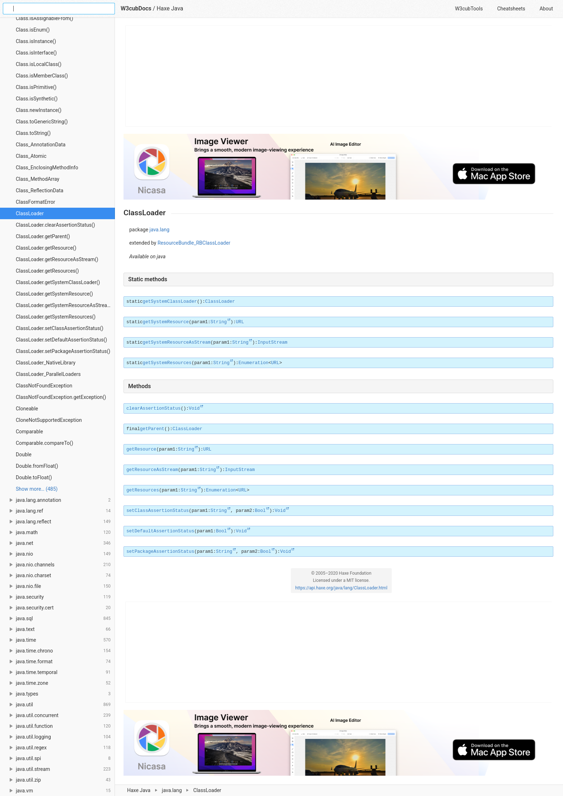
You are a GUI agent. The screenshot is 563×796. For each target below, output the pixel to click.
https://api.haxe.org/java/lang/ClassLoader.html (341, 587)
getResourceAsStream (152, 469)
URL (240, 322)
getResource (141, 449)
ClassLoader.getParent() (43, 236)
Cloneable (27, 408)
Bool (260, 510)
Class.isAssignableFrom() (44, 18)
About (546, 8)
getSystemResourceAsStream (176, 342)
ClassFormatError (35, 202)
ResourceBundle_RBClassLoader (194, 243)
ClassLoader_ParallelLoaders (48, 374)
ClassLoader (30, 213)
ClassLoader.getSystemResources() (56, 317)
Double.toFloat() (34, 477)
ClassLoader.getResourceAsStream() (57, 259)
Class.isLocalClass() (38, 64)
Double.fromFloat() (37, 466)
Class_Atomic (31, 156)
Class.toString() (33, 133)
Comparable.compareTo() (44, 443)
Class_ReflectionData (39, 190)
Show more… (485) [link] (36, 489)
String (218, 322)
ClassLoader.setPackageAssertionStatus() (63, 351)
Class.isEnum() (33, 30)
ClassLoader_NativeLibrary (45, 363)
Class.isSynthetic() (36, 99)
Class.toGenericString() (42, 121)
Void (194, 408)
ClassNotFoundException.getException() (61, 397)
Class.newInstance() (38, 110)
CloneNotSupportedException (49, 420)
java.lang (172, 790)
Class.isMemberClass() (42, 76)
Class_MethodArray (37, 179)
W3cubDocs (136, 8)
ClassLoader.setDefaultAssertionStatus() (61, 340)
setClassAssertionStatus (157, 510)
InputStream (272, 342)
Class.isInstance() (36, 41)
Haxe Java (138, 790)
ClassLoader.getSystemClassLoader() (58, 282)
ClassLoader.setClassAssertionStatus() (59, 328)
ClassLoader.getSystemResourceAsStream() (65, 305)
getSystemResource (166, 322)
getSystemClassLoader (170, 301)
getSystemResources (167, 363)
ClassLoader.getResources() (47, 271)
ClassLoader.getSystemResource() (54, 294)
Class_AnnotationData (40, 144)
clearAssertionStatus (153, 408)
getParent (152, 429)
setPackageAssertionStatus (160, 551)
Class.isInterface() (36, 53)
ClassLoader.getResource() (46, 248)
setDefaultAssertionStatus (160, 531)
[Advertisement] (339, 76)
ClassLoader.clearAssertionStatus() (55, 225)
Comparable (29, 431)
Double (24, 454)
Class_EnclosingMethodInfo (47, 167)
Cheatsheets (511, 8)
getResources (142, 490)
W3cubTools (469, 8)
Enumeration (253, 363)
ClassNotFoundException (44, 385)
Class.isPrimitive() (36, 87)
